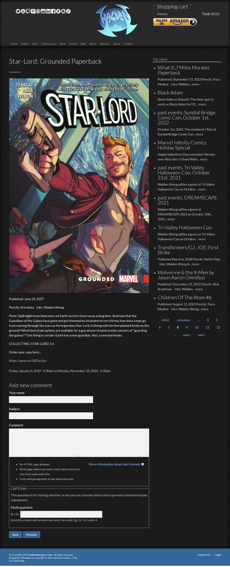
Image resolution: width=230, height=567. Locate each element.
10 (196, 327)
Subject (14, 409)
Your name (16, 393)
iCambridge (18, 560)
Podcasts (105, 43)
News (63, 43)
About (116, 43)
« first (165, 320)
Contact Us (203, 554)
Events (73, 43)
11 (207, 327)
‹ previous (183, 320)
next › (187, 335)
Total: (206, 14)
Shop (35, 43)
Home (14, 43)
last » (201, 335)
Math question (22, 507)
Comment (17, 425)
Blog (83, 43)
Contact (128, 43)
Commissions (48, 43)
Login (218, 554)
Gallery (25, 43)
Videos (92, 43)
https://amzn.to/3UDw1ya (27, 361)
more (195, 84)
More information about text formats (115, 464)
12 (218, 327)
